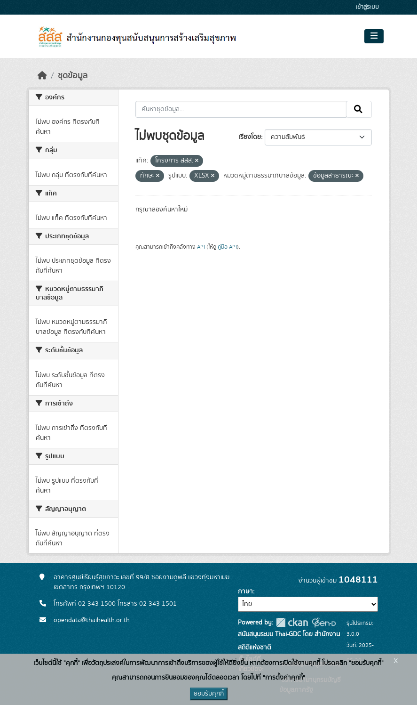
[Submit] (359, 109)
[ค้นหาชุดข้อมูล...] (240, 109)
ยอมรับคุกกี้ (209, 693)
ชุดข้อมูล (72, 76)
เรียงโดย (250, 137)
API (201, 247)
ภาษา (245, 591)
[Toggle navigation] (374, 36)
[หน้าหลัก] (42, 76)
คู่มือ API (227, 247)
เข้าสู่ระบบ (367, 7)
